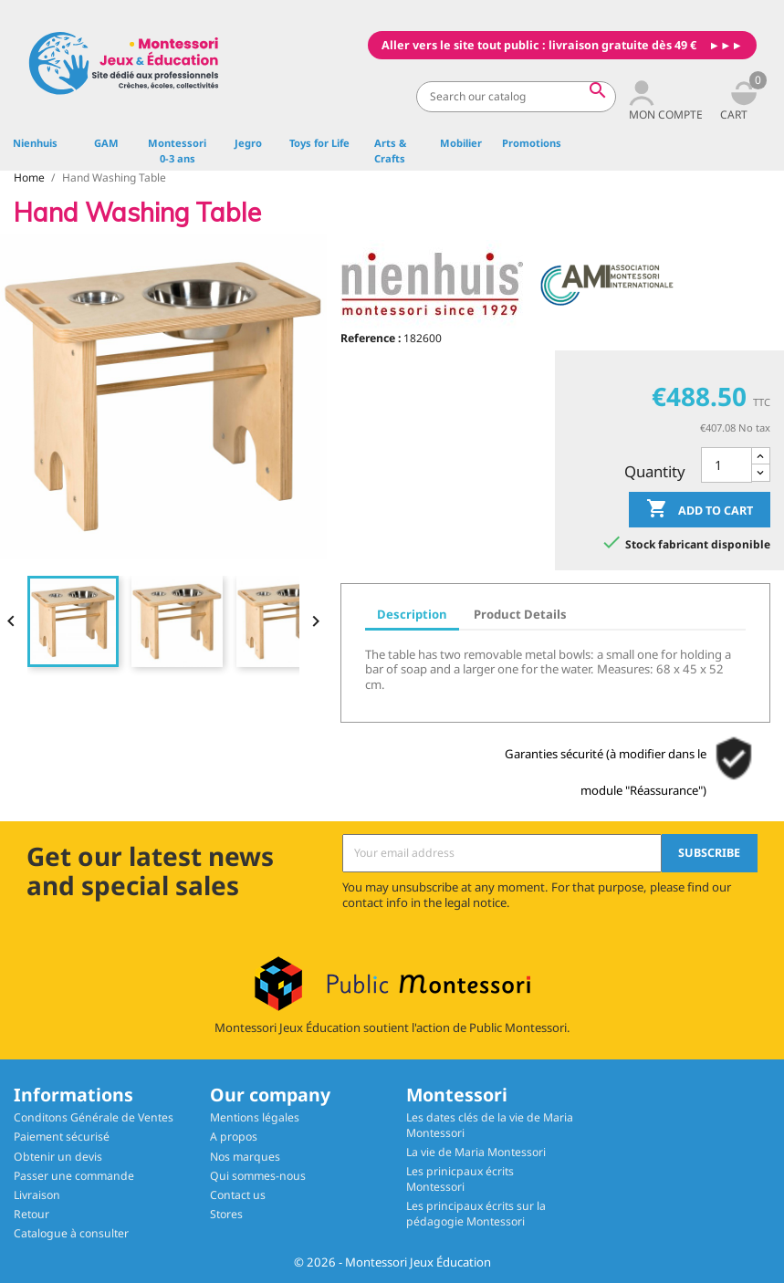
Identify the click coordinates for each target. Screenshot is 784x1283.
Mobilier (461, 143)
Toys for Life (319, 143)
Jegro (248, 143)
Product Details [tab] (520, 614)
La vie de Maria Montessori (476, 1152)
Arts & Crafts (390, 150)
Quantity (654, 471)
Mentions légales (254, 1117)
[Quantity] (726, 465)
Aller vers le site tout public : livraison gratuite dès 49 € (539, 45)
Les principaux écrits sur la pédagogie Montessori (476, 1213)
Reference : (370, 338)
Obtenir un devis (58, 1156)
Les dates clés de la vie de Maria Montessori (489, 1125)
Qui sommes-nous (258, 1176)
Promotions (531, 143)
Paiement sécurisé (62, 1136)
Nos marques (245, 1156)
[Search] (516, 96)
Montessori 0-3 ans (177, 150)
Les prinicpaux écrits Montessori (460, 1178)
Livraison (37, 1195)
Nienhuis (35, 143)
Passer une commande (74, 1176)
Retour (31, 1214)
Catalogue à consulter (71, 1233)
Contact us (238, 1195)
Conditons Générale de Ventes (93, 1117)
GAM (106, 143)
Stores (226, 1214)
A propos (233, 1136)
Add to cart (700, 510)
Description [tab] (412, 614)
